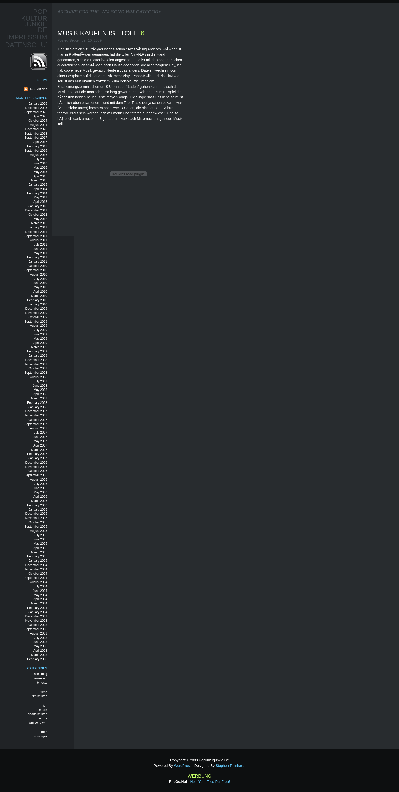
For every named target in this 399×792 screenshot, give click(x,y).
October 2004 (37, 573)
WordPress (182, 766)
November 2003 (36, 620)
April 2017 (40, 142)
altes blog (40, 674)
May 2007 (40, 441)
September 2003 (35, 629)
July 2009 (40, 330)
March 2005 (39, 552)
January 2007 (37, 458)
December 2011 (36, 232)
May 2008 (40, 390)
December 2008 (36, 360)
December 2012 (36, 210)
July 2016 (40, 159)
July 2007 (40, 432)
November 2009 (36, 313)
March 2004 (39, 603)
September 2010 (35, 270)
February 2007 (37, 454)
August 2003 (38, 633)
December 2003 (36, 616)
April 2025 (40, 116)
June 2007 (40, 437)
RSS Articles (38, 89)
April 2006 (40, 496)
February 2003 (37, 659)
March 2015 (39, 180)
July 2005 (40, 535)
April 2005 (40, 548)
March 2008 (39, 398)
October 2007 (37, 420)
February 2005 (37, 556)
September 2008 (35, 373)
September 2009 (35, 321)
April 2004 (40, 599)
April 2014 (40, 189)
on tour (42, 718)
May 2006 (40, 492)
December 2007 (36, 411)
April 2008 (40, 394)
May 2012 (40, 219)
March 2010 (39, 296)
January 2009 (37, 355)
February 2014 (37, 193)
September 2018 (35, 133)
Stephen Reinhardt (230, 766)
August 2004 (38, 582)
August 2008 (38, 377)
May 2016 (40, 167)
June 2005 (40, 539)
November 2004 (36, 569)
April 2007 (40, 445)
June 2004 (40, 591)
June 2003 (40, 642)
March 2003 (39, 655)
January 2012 (37, 227)
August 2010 (38, 274)
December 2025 (36, 108)
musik (43, 710)
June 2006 (40, 488)
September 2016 (35, 150)
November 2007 (36, 415)
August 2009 (38, 325)
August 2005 (38, 531)
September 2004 (35, 578)
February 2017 (37, 146)
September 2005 (35, 526)
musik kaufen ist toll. (99, 33)
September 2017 (35, 137)
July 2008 (40, 381)
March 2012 (39, 223)
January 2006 (37, 509)
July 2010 (40, 279)
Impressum (27, 37)
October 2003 (37, 625)
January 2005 (37, 561)
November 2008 (36, 364)
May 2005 (40, 543)
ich (45, 705)
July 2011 (40, 244)
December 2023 (36, 129)
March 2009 (39, 347)
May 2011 (40, 253)
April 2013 (40, 202)
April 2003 (40, 650)
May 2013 (40, 197)
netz (44, 732)
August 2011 (38, 240)
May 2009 (40, 338)
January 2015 (37, 184)
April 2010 (40, 291)
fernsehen (40, 678)
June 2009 (40, 334)
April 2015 (40, 176)
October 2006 (37, 471)
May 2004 (40, 595)
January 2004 (37, 612)
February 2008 (37, 403)
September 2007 (35, 424)
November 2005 (36, 518)
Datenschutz (29, 45)
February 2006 (37, 505)
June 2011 (40, 249)
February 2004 (37, 608)
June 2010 (40, 283)
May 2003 (40, 646)
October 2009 (37, 317)
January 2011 (37, 261)
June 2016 (40, 163)
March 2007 (39, 450)
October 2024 (37, 120)
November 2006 (36, 467)
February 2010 (37, 300)
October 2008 (37, 368)
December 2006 (36, 462)
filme (44, 692)
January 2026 (37, 103)
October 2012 (37, 215)
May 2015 (40, 172)
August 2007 (38, 428)
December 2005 (36, 513)
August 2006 (38, 479)
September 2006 (35, 475)
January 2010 (37, 304)
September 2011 (35, 236)
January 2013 (37, 206)
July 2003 (40, 638)
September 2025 (35, 112)
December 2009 (36, 308)
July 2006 (40, 484)
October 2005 (37, 522)
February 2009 (37, 351)
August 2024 (38, 125)
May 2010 (40, 287)
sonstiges (40, 736)
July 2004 (40, 586)
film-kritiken (39, 696)
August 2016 (38, 155)
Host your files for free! (210, 782)
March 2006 (39, 501)
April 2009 (40, 343)
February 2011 (37, 257)
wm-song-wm (38, 722)
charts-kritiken (37, 714)
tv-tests (42, 682)
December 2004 (36, 565)
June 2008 (40, 385)
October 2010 (37, 266)
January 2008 (37, 407)
